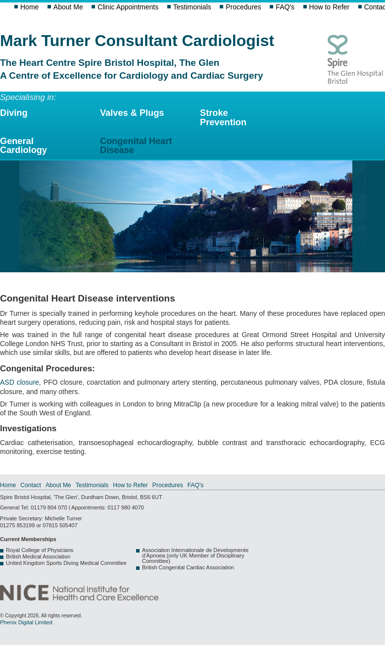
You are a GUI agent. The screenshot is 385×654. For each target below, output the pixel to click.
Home (29, 7)
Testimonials (192, 7)
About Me (68, 7)
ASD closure (19, 382)
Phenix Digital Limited (26, 622)
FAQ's (285, 7)
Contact (30, 485)
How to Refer (329, 7)
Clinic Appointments (127, 7)
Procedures (243, 7)
